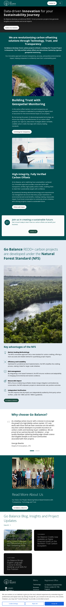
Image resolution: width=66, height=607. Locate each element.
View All (7, 525)
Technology (37, 584)
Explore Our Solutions (11, 28)
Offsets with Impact (19, 207)
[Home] (10, 3)
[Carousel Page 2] (35, 451)
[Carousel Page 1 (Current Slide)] (30, 451)
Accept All (54, 603)
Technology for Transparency (22, 132)
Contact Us (52, 3)
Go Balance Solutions (11, 400)
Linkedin (9, 588)
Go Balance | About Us (20, 508)
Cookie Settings (13, 603)
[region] (33, 599)
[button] (60, 3)
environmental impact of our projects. (38, 114)
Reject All (34, 603)
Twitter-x (9, 590)
